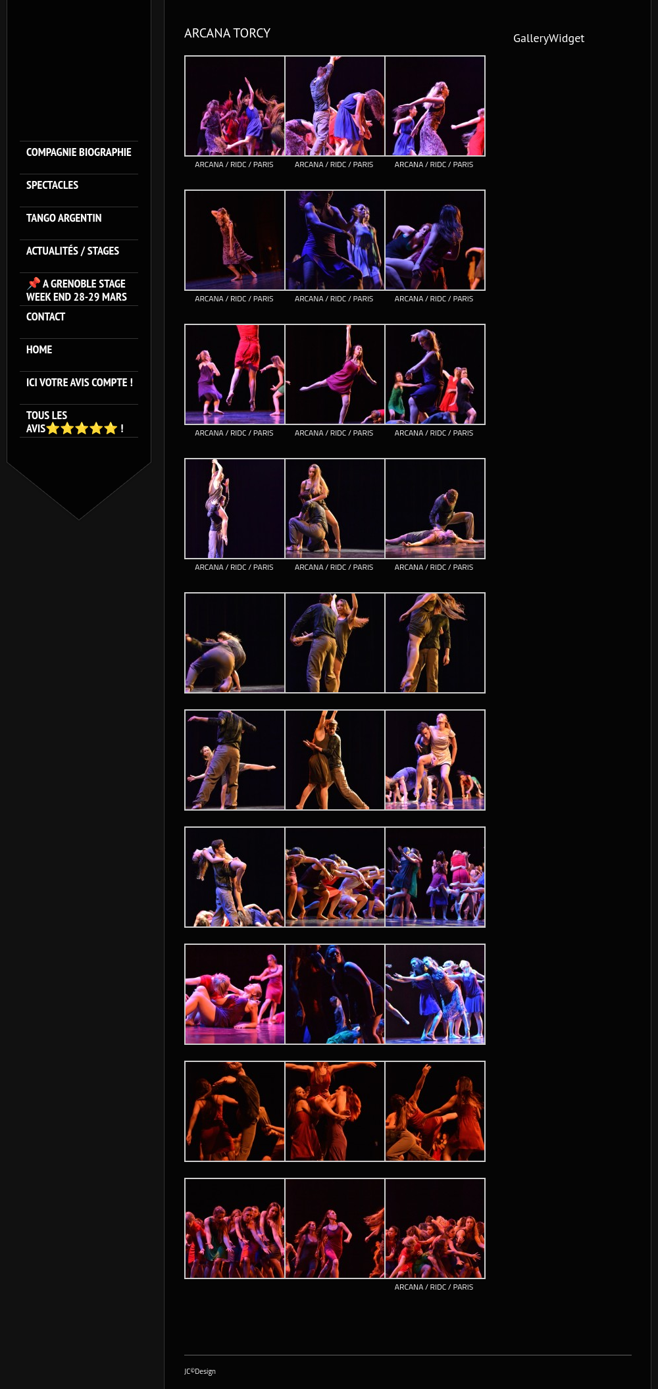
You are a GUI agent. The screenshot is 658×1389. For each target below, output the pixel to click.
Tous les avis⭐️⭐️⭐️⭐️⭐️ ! (74, 422)
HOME (39, 350)
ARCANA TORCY (227, 32)
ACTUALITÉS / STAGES (72, 251)
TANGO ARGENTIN (64, 218)
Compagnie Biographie (79, 152)
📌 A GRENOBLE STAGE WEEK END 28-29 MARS (76, 290)
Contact (45, 317)
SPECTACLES (52, 185)
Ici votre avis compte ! (79, 383)
